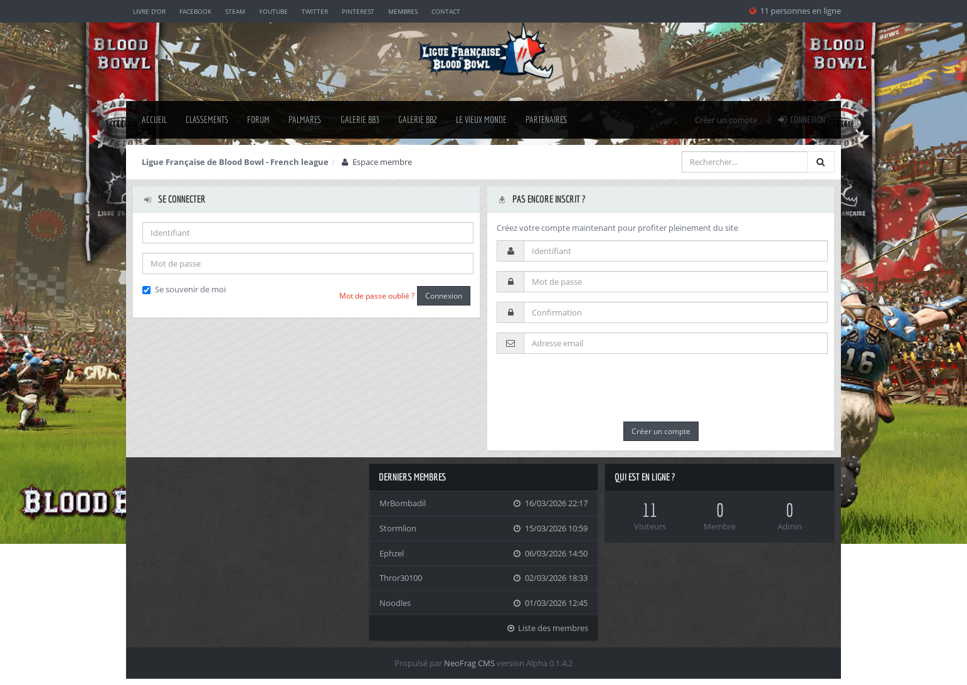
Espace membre (376, 161)
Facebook (195, 11)
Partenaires (547, 119)
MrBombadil (402, 503)
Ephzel (391, 553)
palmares (305, 119)
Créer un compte (726, 119)
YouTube (273, 11)
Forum (258, 119)
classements (207, 119)
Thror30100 (400, 577)
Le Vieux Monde (481, 119)
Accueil (154, 119)
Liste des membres (547, 628)
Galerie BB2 (417, 119)
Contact (445, 11)
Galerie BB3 (360, 119)
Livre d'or (149, 11)
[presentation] (592, 387)
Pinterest (358, 11)
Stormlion (397, 528)
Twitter (315, 11)
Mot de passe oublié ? (377, 295)
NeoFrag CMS (469, 663)
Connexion (800, 119)
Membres (403, 11)
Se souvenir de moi (184, 289)
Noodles (395, 602)
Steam (235, 11)
